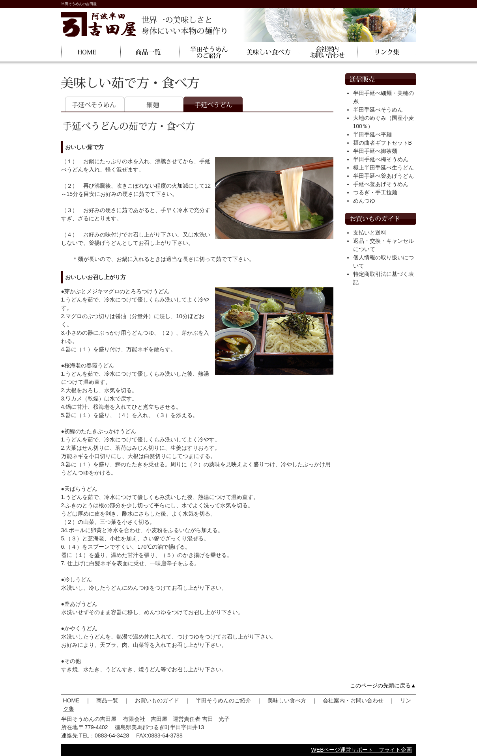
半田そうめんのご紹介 (223, 700)
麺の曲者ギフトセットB (382, 143)
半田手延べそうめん (378, 109)
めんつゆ (364, 200)
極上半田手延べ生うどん (383, 167)
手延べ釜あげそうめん (380, 184)
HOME (71, 700)
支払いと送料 (369, 232)
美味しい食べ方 (286, 700)
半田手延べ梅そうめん (380, 159)
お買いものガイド (157, 700)
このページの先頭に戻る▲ (383, 685)
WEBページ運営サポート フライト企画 (361, 750)
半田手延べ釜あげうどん (383, 176)
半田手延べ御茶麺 (375, 151)
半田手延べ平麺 (372, 134)
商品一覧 (107, 700)
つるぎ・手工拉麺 (375, 192)
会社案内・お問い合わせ (353, 700)
